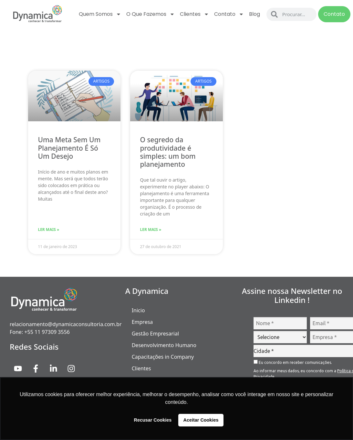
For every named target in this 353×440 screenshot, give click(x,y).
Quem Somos (100, 14)
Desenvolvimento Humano (164, 345)
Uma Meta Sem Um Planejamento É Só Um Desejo (69, 147)
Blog (254, 14)
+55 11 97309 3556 (47, 331)
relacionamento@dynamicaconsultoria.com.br (66, 324)
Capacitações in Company (163, 356)
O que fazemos (150, 14)
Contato (229, 14)
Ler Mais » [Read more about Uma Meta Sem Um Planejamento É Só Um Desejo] (48, 229)
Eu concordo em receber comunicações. (293, 362)
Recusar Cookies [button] (153, 420)
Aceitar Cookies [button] (201, 420)
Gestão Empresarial (155, 333)
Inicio (138, 310)
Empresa (142, 321)
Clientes (194, 14)
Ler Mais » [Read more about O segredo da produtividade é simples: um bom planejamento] (150, 229)
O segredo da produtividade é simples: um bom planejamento (167, 152)
